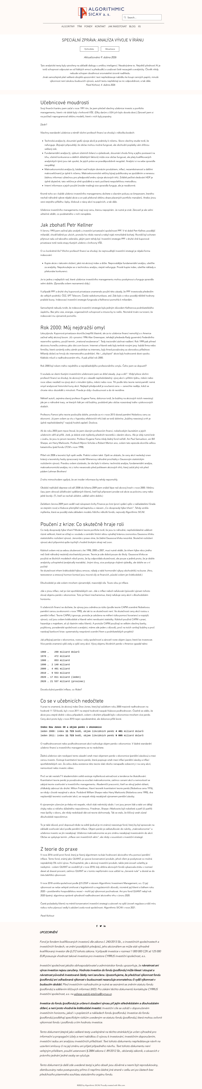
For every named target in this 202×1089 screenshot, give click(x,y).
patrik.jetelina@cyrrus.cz (97, 994)
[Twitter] (100, 926)
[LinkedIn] (104, 926)
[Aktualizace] (110, 49)
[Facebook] (97, 926)
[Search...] (142, 18)
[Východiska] (89, 49)
